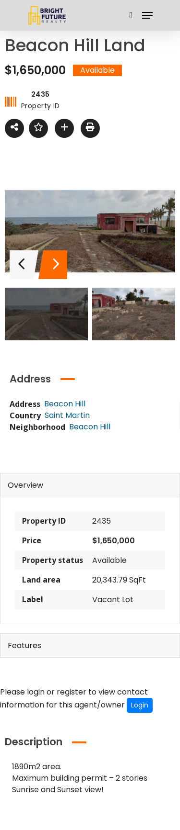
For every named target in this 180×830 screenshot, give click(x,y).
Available (109, 560)
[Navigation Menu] (147, 15)
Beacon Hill (89, 426)
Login (139, 705)
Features (24, 645)
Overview (25, 485)
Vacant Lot (112, 599)
